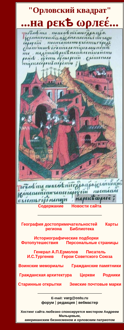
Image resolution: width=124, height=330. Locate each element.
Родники (111, 275)
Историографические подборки (66, 238)
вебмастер (88, 303)
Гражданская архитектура (45, 275)
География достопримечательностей (59, 224)
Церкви (87, 275)
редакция (66, 303)
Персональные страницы (92, 243)
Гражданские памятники (96, 266)
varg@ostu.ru (76, 298)
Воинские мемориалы (41, 266)
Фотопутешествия (39, 243)
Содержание (51, 206)
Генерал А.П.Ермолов (56, 252)
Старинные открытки (40, 284)
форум (47, 303)
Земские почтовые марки (95, 284)
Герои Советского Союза (87, 256)
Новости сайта (86, 206)
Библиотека (82, 229)
